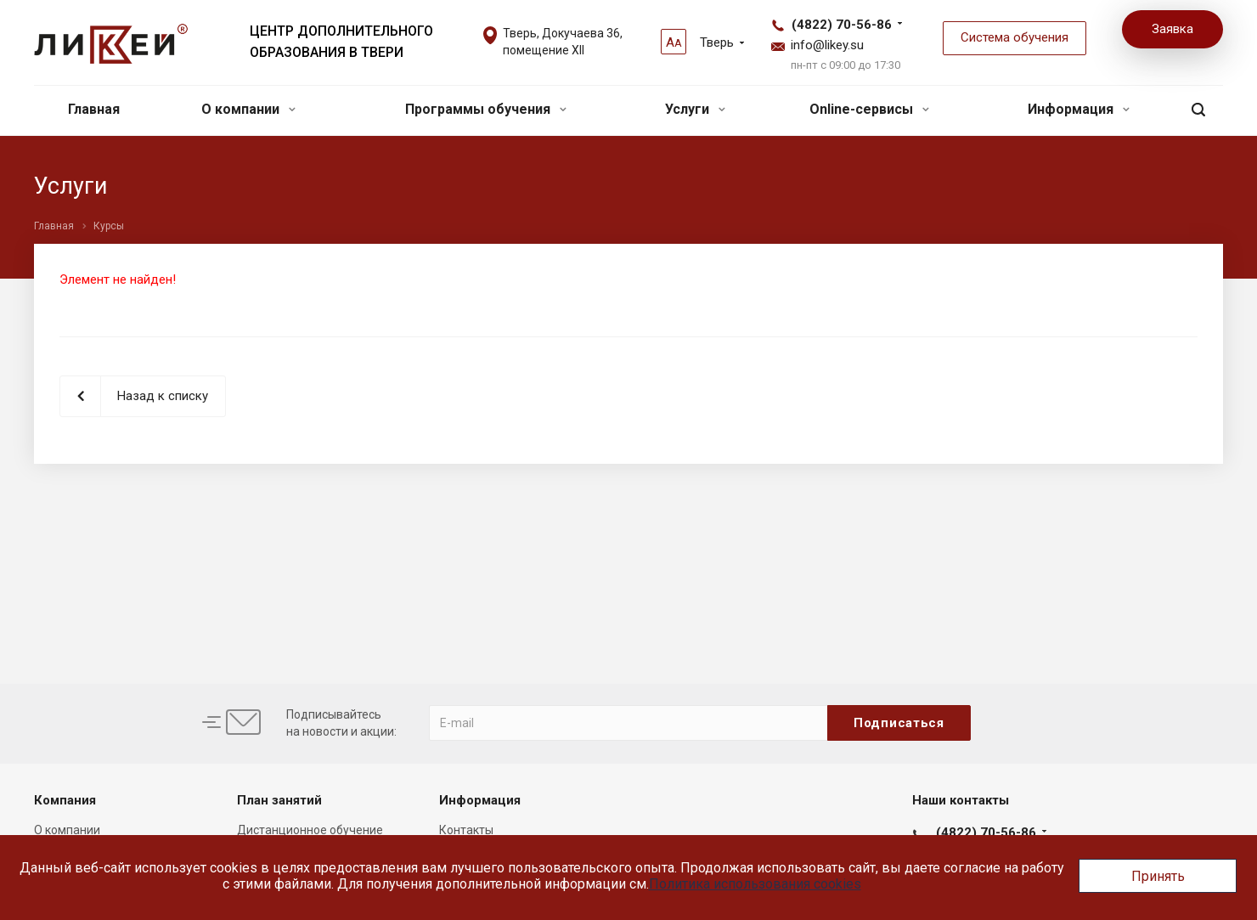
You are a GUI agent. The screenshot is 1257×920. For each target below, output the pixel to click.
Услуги (695, 109)
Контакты (466, 830)
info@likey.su (827, 45)
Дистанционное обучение (310, 830)
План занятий (279, 800)
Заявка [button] (1172, 29)
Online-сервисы (869, 109)
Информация (1079, 109)
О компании (248, 109)
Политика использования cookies (755, 884)
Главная (94, 109)
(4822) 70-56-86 (842, 24)
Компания (65, 800)
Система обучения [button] (1014, 37)
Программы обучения (485, 109)
